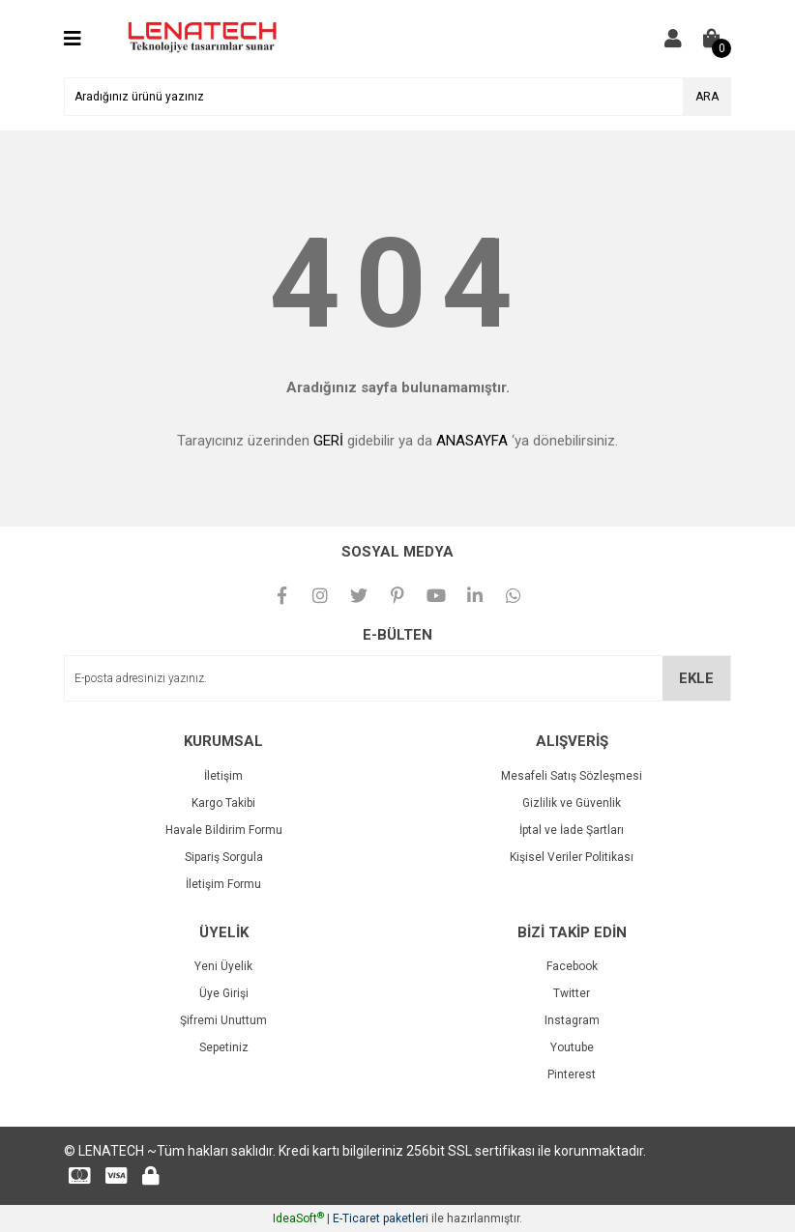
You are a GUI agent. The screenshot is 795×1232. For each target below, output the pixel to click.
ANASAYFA (472, 440)
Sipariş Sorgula (224, 857)
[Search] (397, 96)
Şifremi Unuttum (223, 1020)
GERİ (328, 440)
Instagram (572, 1020)
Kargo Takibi (223, 803)
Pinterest (571, 1074)
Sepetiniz (224, 1047)
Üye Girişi (224, 993)
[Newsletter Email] (397, 678)
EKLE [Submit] (696, 678)
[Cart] (711, 38)
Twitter (571, 993)
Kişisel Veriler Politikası (571, 857)
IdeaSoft (298, 1218)
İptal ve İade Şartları (571, 830)
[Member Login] (673, 38)
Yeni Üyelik (223, 966)
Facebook (572, 966)
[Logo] (200, 37)
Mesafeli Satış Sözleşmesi (571, 776)
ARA (707, 96)
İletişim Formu (223, 884)
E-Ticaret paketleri (380, 1218)
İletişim (223, 776)
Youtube (572, 1047)
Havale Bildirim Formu (223, 830)
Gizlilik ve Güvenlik (571, 803)
